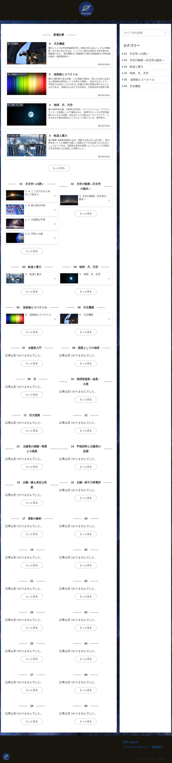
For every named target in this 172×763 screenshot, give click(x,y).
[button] (165, 32)
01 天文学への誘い (136, 53)
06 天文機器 (132, 86)
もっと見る (59, 168)
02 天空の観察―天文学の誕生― (144, 60)
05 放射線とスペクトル (139, 79)
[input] (145, 32)
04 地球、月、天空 (136, 73)
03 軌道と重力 (133, 66)
